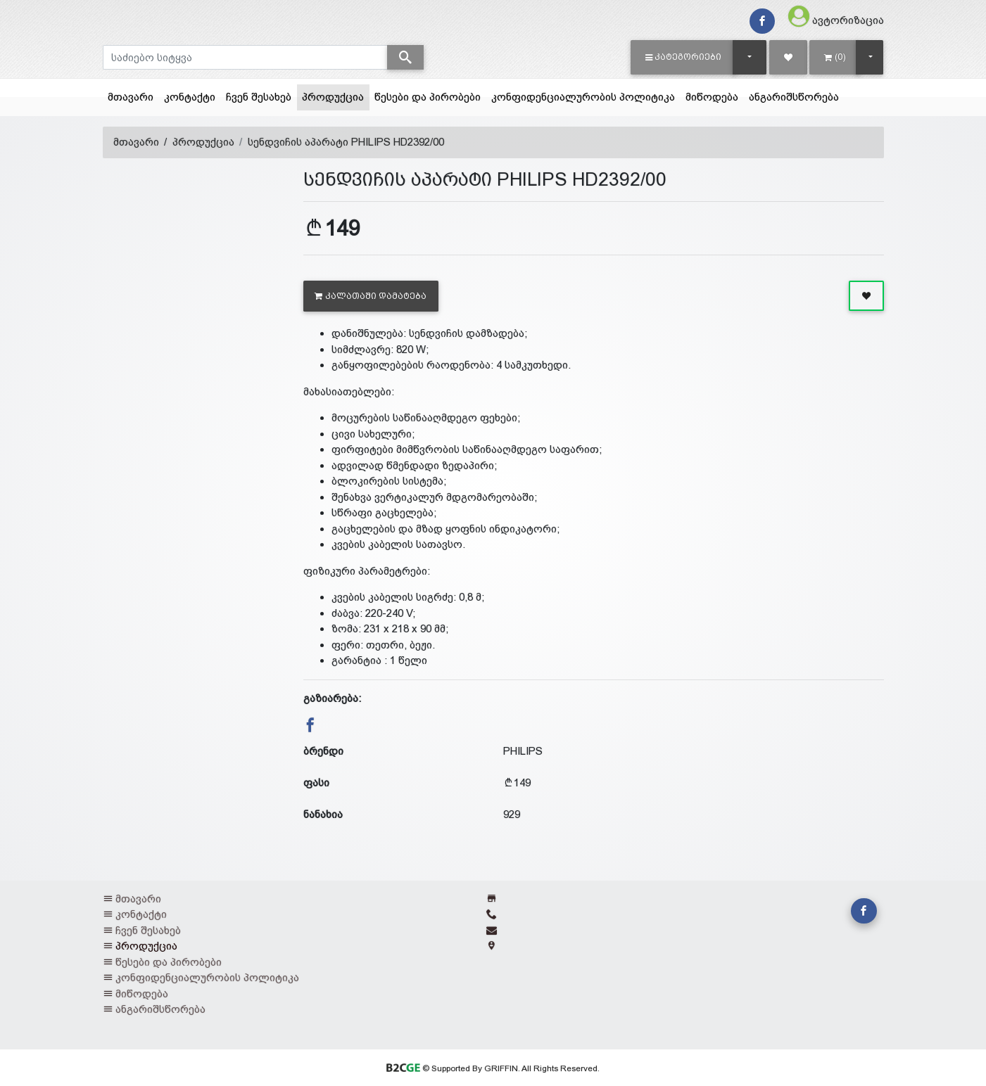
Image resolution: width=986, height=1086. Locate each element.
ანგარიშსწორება (794, 97)
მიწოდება (711, 97)
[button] (684, 57)
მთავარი (130, 97)
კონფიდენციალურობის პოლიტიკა (583, 97)
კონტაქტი (189, 97)
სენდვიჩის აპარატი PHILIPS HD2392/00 (346, 142)
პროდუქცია (335, 96)
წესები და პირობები (427, 97)
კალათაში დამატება (370, 296)
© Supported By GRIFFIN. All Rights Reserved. (493, 1068)
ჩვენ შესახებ (258, 97)
